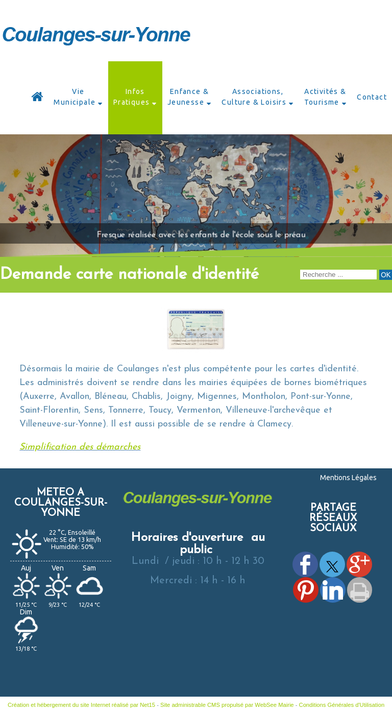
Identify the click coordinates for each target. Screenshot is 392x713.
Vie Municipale (74, 96)
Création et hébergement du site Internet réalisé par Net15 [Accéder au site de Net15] (81, 705)
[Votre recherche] (338, 274)
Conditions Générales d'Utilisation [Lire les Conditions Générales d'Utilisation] (342, 705)
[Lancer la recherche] (385, 275)
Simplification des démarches (79, 447)
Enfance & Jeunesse (188, 96)
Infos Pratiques (131, 96)
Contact (372, 97)
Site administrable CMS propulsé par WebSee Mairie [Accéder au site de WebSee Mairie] (227, 705)
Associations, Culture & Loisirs (254, 96)
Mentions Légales (348, 477)
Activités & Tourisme (325, 96)
